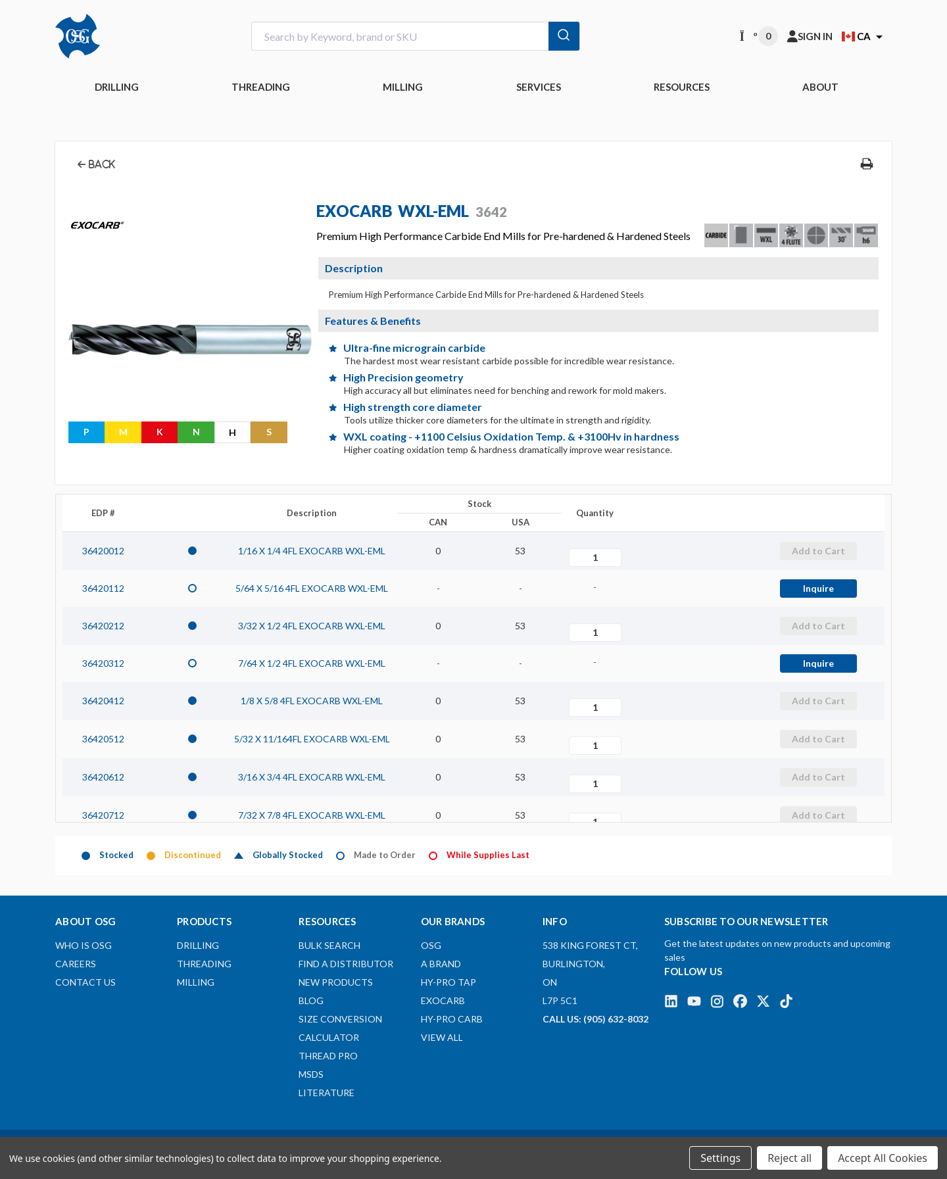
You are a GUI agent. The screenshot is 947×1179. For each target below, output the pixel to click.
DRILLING (117, 87)
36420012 (103, 550)
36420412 (103, 700)
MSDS (311, 1074)
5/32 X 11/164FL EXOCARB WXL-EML (312, 738)
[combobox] (415, 36)
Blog (311, 1000)
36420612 (103, 776)
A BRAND (441, 963)
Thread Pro (328, 1055)
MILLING (403, 87)
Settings (720, 1158)
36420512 (103, 738)
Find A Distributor (346, 963)
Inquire (818, 588)
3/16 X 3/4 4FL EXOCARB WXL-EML (311, 776)
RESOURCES (682, 87)
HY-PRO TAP (448, 982)
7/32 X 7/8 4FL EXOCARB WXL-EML (311, 815)
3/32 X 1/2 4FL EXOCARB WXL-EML (311, 625)
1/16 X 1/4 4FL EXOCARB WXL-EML (311, 550)
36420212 (103, 625)
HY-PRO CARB (452, 1018)
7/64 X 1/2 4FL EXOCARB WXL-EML (311, 663)
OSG (431, 945)
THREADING (260, 87)
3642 (491, 212)
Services (538, 87)
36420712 (103, 815)
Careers (75, 963)
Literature (326, 1092)
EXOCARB (443, 1000)
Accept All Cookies (882, 1158)
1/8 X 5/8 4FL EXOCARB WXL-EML (312, 700)
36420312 (103, 663)
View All (442, 1037)
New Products (336, 982)
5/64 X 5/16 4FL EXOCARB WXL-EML (311, 588)
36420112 (103, 588)
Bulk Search (329, 945)
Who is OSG (83, 945)
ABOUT (820, 87)
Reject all (789, 1158)
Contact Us (85, 982)
